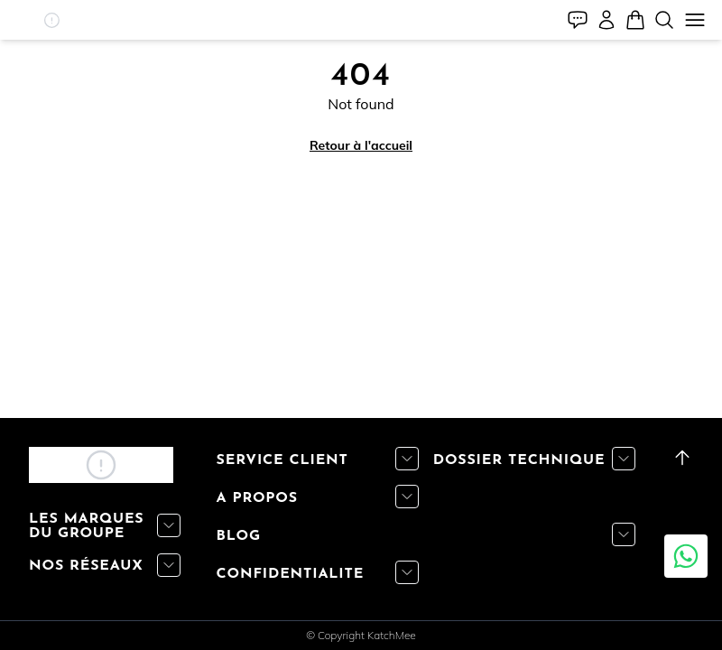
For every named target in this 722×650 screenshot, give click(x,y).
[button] (52, 20)
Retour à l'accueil (361, 145)
